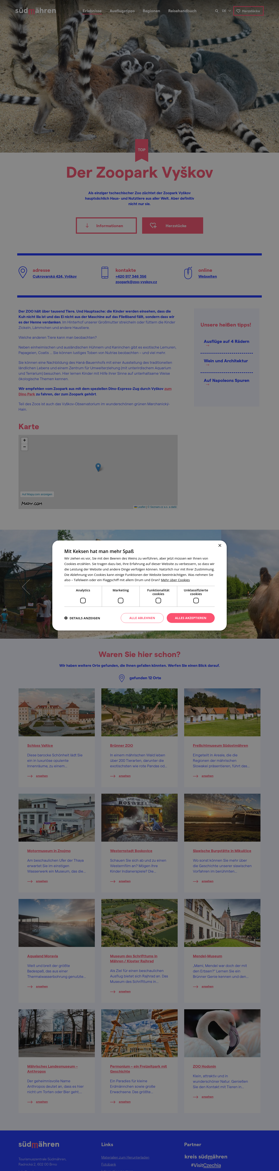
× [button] (219, 545)
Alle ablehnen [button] (142, 618)
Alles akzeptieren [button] (190, 618)
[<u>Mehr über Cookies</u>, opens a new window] (175, 580)
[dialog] (139, 585)
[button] (82, 618)
